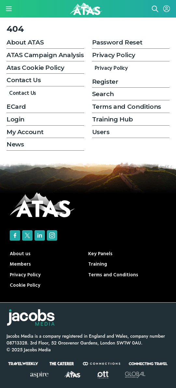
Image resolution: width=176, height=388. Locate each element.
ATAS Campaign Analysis (45, 55)
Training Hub (112, 119)
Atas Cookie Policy (35, 67)
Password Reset (117, 42)
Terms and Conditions (126, 106)
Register (105, 81)
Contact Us (24, 80)
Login (15, 119)
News (15, 144)
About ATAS (25, 42)
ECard (16, 106)
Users (101, 132)
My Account (25, 132)
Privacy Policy (113, 55)
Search (103, 94)
